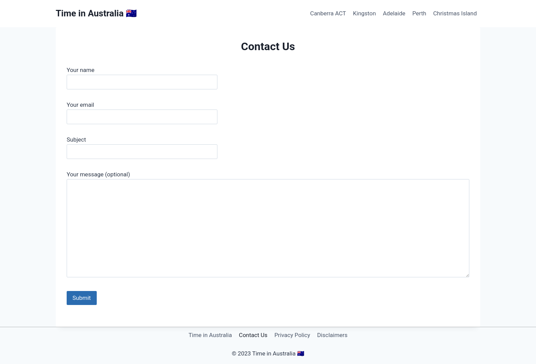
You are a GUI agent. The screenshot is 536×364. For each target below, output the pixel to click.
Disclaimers (332, 335)
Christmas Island (455, 13)
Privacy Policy (292, 335)
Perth (419, 13)
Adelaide (394, 13)
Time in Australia (210, 335)
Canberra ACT (328, 13)
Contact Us (253, 335)
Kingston (364, 13)
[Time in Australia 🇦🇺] (96, 13)
